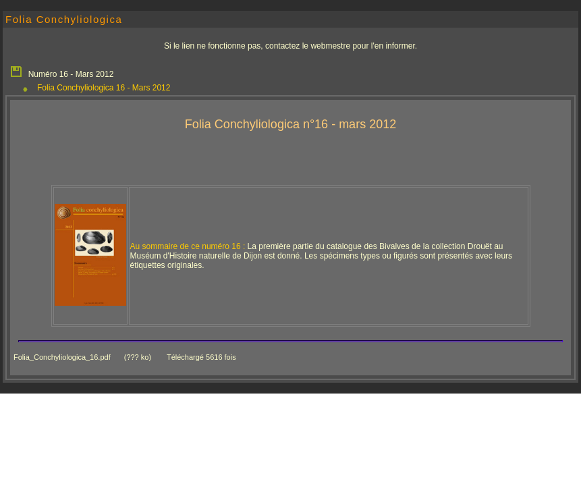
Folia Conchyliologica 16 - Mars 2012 (103, 87)
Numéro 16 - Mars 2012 (61, 71)
